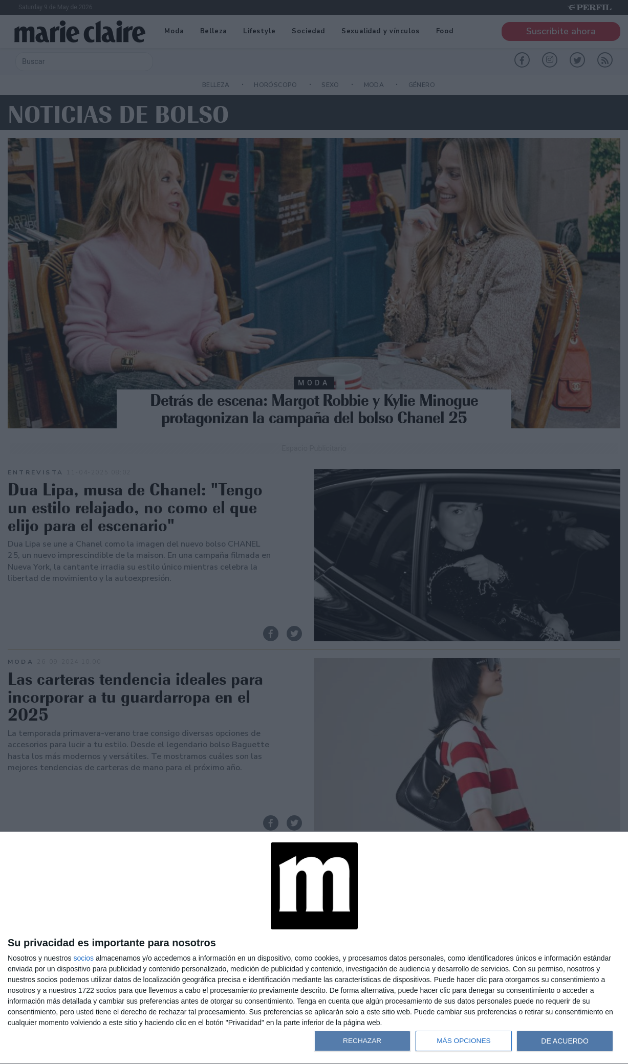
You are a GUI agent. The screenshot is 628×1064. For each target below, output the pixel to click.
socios (83, 958)
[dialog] (314, 948)
